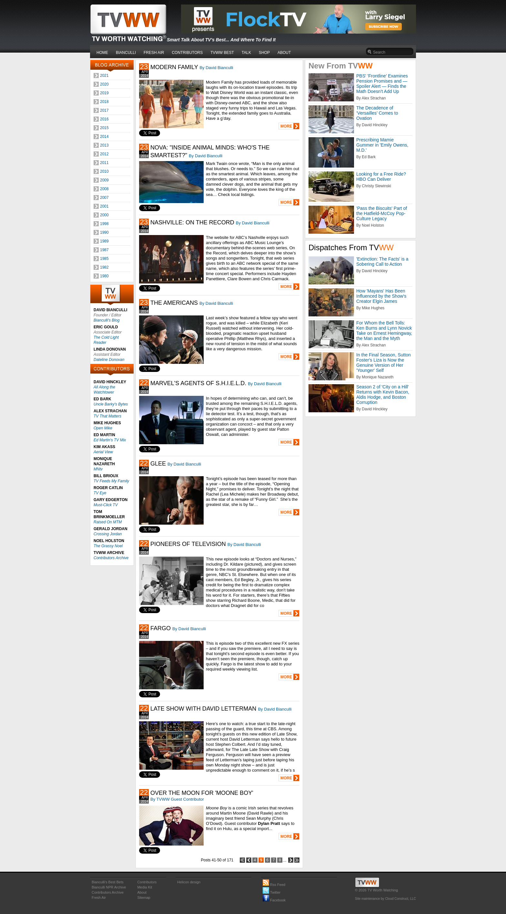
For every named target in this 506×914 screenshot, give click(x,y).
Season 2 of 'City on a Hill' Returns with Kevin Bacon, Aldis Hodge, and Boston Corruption (382, 394)
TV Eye (100, 493)
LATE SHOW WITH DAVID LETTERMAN (203, 708)
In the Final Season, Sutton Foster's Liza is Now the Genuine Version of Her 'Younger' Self (383, 362)
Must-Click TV (106, 505)
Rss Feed (274, 885)
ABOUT (284, 52)
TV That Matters (107, 416)
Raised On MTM (108, 522)
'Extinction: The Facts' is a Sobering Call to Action (382, 261)
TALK (246, 52)
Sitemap (143, 897)
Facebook (274, 900)
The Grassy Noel (108, 546)
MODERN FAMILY (174, 67)
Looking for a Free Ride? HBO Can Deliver (381, 176)
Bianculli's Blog (106, 320)
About (142, 892)
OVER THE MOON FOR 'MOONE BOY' (201, 793)
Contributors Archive (111, 558)
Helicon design (188, 882)
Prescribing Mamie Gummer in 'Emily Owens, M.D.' (382, 145)
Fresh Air (99, 897)
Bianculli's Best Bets (108, 882)
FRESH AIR (154, 52)
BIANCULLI (126, 52)
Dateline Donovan (109, 359)
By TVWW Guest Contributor (177, 799)
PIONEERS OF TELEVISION (188, 544)
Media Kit (144, 887)
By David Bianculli (216, 67)
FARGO (160, 628)
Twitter (271, 892)
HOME (102, 52)
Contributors (147, 882)
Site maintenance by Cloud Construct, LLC (385, 898)
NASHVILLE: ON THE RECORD (192, 222)
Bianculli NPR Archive (109, 887)
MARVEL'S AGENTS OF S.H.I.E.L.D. (198, 383)
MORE (286, 126)
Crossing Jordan (108, 534)
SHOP (264, 52)
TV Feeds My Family (111, 481)
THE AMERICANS (174, 303)
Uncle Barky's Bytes (111, 404)
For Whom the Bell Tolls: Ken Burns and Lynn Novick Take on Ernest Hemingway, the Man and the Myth (384, 330)
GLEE (158, 463)
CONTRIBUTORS (187, 52)
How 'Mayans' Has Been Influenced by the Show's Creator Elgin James (381, 296)
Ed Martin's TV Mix (110, 440)
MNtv (98, 469)
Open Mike (103, 428)
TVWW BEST (222, 52)
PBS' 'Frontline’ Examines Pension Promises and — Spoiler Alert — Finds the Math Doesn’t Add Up (382, 83)
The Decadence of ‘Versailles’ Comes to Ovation (377, 113)
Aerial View (103, 452)
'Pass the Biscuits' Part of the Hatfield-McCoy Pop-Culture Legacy (381, 213)
